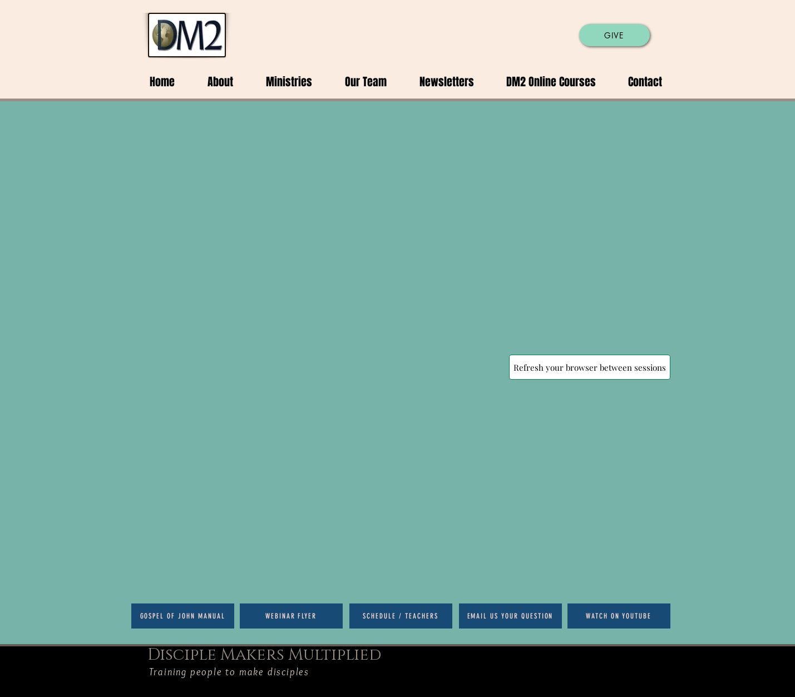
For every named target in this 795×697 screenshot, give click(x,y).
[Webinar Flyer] (291, 616)
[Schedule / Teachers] (400, 616)
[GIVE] (614, 35)
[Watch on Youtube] (618, 616)
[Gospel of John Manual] (182, 616)
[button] (212, 81)
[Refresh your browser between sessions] (589, 367)
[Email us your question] (510, 616)
